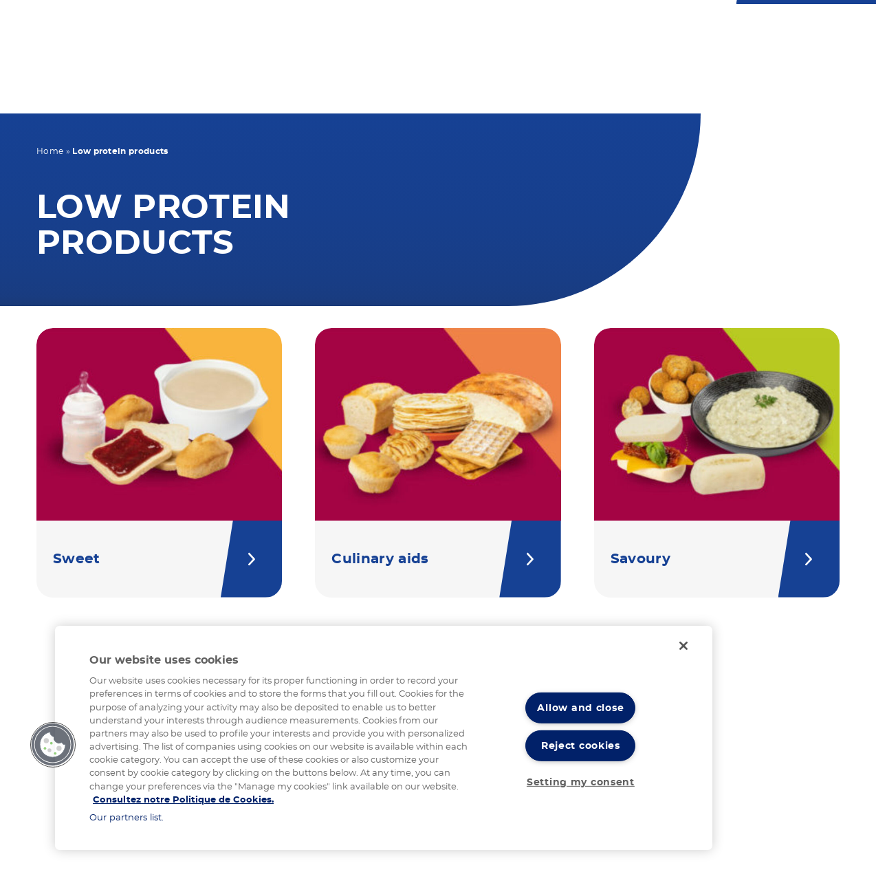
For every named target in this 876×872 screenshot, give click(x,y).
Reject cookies (580, 746)
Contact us (455, 28)
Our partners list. (126, 818)
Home (49, 151)
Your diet (288, 91)
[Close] (683, 646)
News (705, 91)
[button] (53, 745)
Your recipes (502, 91)
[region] (383, 738)
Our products (389, 91)
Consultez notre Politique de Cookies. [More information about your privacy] (183, 800)
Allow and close (580, 708)
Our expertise (616, 91)
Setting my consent (581, 782)
